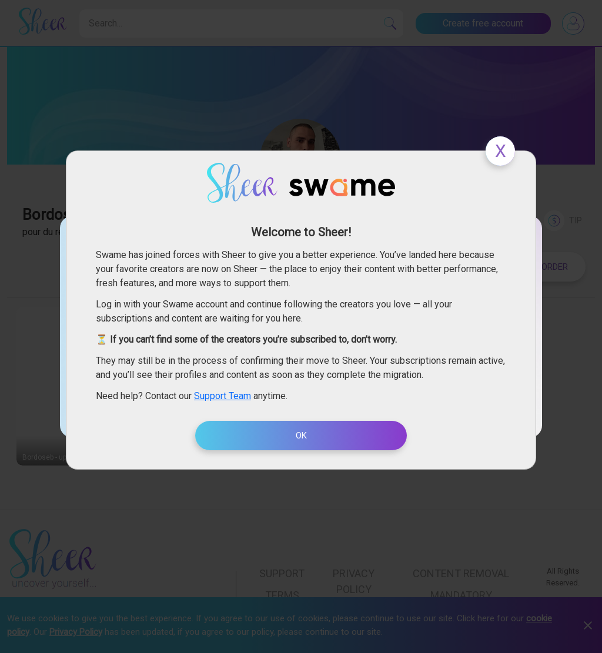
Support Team (222, 395)
